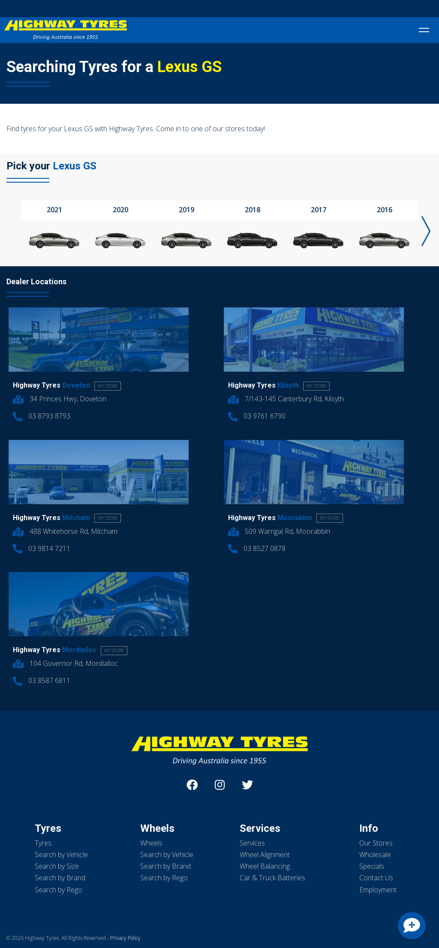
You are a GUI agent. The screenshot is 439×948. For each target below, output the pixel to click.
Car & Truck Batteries (272, 877)
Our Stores (376, 843)
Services (252, 843)
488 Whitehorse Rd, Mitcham (65, 531)
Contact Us (376, 877)
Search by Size (57, 866)
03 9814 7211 (41, 548)
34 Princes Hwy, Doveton (59, 398)
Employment (378, 889)
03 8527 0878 (257, 548)
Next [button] (426, 231)
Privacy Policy (125, 938)
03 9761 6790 (257, 416)
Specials (371, 866)
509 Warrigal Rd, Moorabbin (279, 531)
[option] (54, 226)
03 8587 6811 (41, 680)
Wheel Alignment (265, 854)
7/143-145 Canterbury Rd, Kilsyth (286, 398)
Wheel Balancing (265, 866)
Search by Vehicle (61, 854)
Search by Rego (58, 889)
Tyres (43, 843)
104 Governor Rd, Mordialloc (65, 663)
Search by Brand (60, 877)
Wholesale (375, 854)
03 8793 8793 (41, 416)
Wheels (151, 843)
